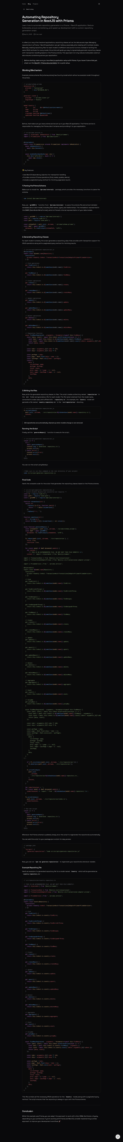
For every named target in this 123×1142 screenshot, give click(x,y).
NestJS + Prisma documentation (45, 63)
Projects (35, 4)
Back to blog (28, 9)
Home (24, 4)
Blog (29, 4)
